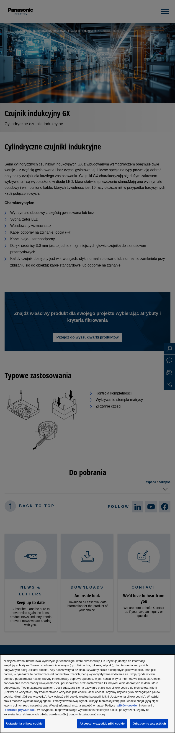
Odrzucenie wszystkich (149, 723)
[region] (87, 693)
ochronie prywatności (20, 710)
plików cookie (127, 705)
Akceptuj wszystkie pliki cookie (102, 723)
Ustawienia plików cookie (24, 723)
